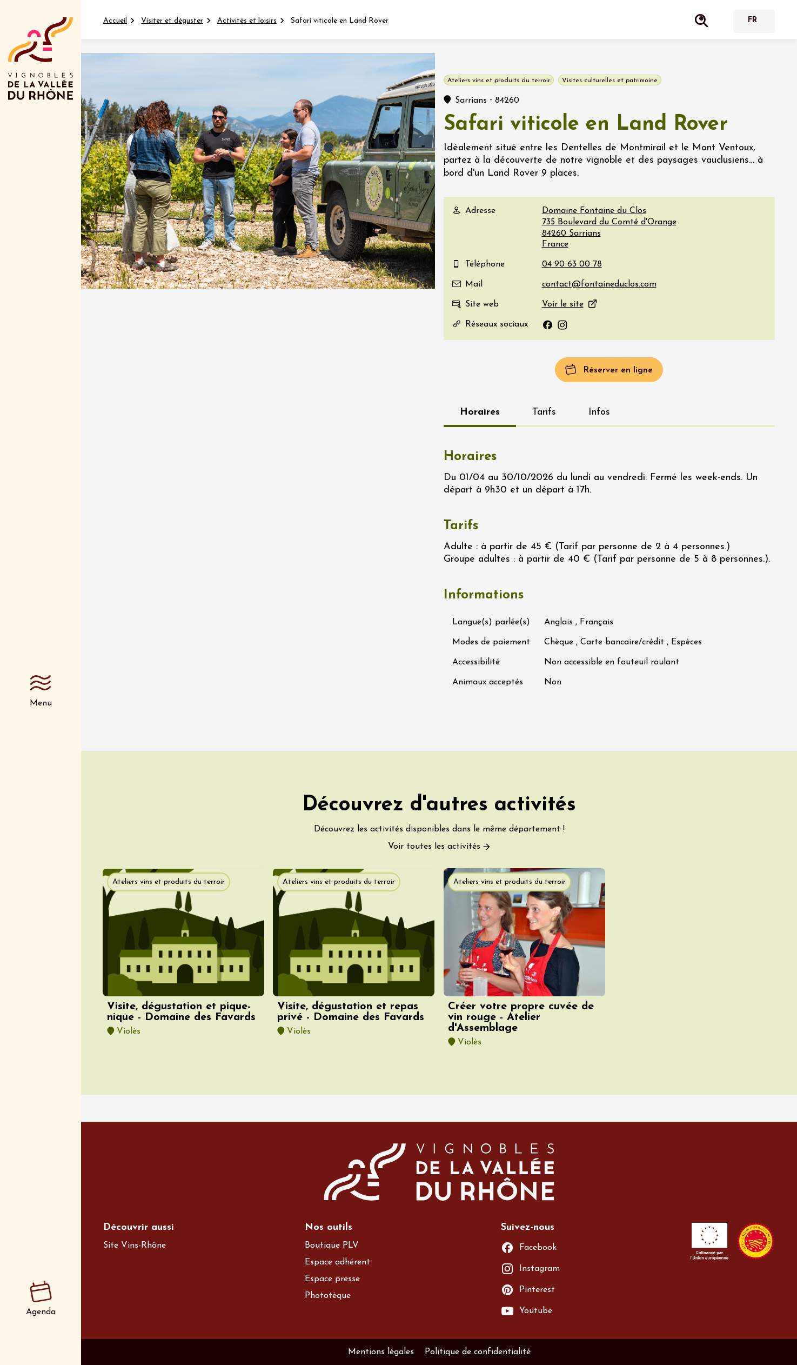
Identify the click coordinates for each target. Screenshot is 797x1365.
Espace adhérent (337, 1262)
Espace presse (332, 1279)
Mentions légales (381, 1352)
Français (753, 21)
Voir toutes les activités (434, 846)
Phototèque (328, 1295)
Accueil (115, 21)
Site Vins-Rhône (134, 1245)
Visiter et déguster (172, 21)
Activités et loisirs (247, 21)
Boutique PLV (332, 1245)
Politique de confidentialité (478, 1352)
